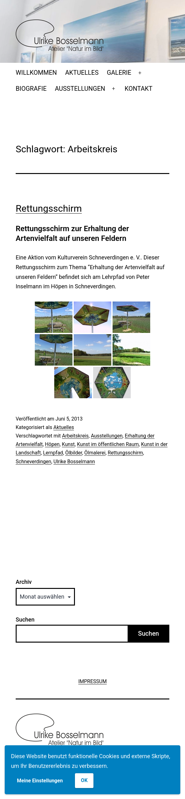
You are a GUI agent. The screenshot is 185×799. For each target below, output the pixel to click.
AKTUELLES (82, 72)
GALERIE (119, 72)
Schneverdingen (33, 462)
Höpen (52, 444)
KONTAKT (139, 88)
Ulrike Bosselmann (74, 462)
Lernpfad (53, 453)
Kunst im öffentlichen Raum (108, 444)
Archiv (24, 582)
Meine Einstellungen (40, 781)
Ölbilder (73, 453)
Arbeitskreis (75, 436)
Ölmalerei (95, 453)
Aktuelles (63, 427)
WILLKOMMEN (36, 72)
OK (84, 780)
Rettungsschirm (49, 208)
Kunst (68, 444)
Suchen (25, 619)
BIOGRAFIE (31, 88)
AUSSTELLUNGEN (80, 88)
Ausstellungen (107, 436)
